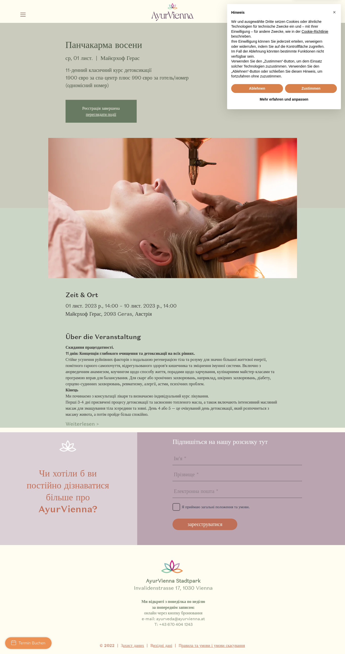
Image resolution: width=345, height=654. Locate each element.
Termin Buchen (28, 643)
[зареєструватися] (204, 524)
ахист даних (133, 645)
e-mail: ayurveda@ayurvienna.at (173, 618)
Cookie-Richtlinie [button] (315, 572)
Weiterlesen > (82, 424)
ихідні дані (162, 645)
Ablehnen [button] (257, 629)
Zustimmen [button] (311, 629)
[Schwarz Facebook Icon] (303, 17)
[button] (23, 15)
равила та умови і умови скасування (213, 645)
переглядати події (101, 114)
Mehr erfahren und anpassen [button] (284, 640)
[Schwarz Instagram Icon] (290, 17)
